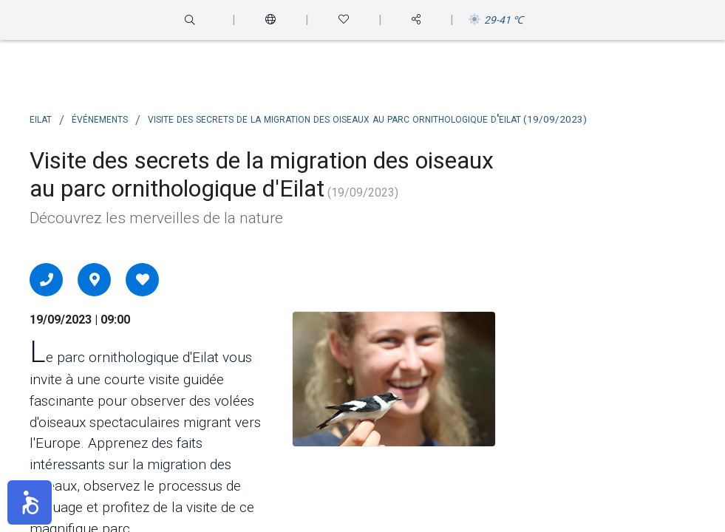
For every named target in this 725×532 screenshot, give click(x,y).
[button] (29, 502)
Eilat (41, 118)
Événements (100, 118)
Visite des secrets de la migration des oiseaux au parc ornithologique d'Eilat (367, 118)
